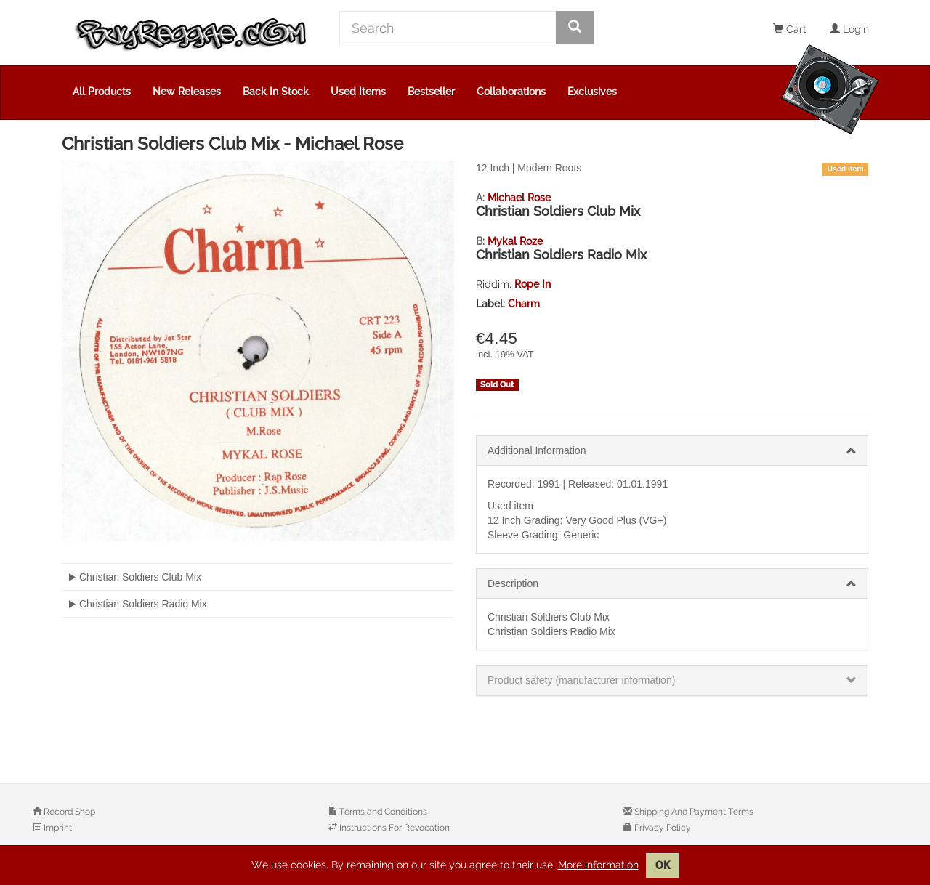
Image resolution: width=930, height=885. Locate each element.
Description (513, 583)
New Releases (187, 91)
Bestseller (431, 91)
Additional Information (537, 450)
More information (598, 864)
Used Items (358, 91)
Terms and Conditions (382, 812)
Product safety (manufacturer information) (581, 680)
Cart (789, 29)
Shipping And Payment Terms (692, 812)
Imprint (56, 828)
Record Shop (68, 812)
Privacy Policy (661, 828)
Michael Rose (519, 197)
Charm (524, 304)
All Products (102, 91)
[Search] (448, 27)
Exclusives (592, 91)
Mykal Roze (515, 241)
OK (662, 865)
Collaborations (511, 91)
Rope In (532, 284)
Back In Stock (276, 91)
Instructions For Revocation (393, 828)
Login (849, 29)
